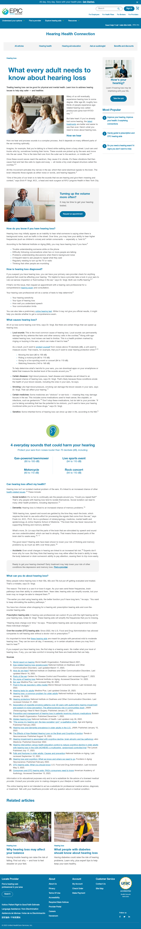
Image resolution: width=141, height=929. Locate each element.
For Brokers (121, 14)
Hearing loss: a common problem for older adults (35, 694)
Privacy (52, 889)
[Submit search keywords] (119, 9)
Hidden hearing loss (22, 719)
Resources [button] (72, 21)
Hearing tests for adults (23, 691)
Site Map (99, 889)
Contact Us (101, 884)
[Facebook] (119, 917)
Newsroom (53, 916)
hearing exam (27, 288)
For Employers (94, 14)
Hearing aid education (71, 46)
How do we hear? (21, 671)
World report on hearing (24, 662)
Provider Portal (55, 907)
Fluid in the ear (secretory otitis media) (30, 685)
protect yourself (43, 347)
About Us (53, 884)
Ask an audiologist (97, 46)
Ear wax (16, 682)
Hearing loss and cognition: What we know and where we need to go (44, 759)
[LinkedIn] (129, 917)
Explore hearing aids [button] (53, 21)
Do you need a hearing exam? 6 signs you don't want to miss (120, 147)
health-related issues (16, 492)
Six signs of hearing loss (24, 679)
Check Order (77, 889)
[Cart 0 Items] (137, 9)
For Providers (133, 14)
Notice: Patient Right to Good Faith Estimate (21, 905)
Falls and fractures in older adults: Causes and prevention (39, 754)
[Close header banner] (137, 2)
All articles (19, 46)
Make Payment (78, 893)
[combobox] (109, 9)
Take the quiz (118, 98)
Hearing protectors (21, 699)
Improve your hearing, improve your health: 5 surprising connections (120, 121)
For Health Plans (108, 14)
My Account (77, 884)
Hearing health (45, 46)
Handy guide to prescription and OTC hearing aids (120, 135)
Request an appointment (72, 214)
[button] (129, 8)
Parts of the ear (20, 677)
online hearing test (43, 312)
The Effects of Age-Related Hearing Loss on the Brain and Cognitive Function (48, 734)
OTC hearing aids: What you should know (32, 765)
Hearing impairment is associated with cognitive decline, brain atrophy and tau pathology (53, 739)
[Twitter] (124, 917)
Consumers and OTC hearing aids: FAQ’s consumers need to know (43, 771)
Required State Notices (59, 902)
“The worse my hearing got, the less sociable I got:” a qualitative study (45, 722)
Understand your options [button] (12, 21)
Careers (52, 912)
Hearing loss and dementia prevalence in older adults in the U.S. (42, 728)
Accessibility (54, 898)
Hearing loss (11, 58)
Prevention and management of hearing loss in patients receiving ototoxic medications (52, 714)
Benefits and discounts (124, 46)
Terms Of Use (54, 893)
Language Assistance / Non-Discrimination (20, 909)
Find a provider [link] (35, 21)
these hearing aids (39, 639)
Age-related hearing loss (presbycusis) (30, 665)
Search (7, 894)
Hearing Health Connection (70, 34)
